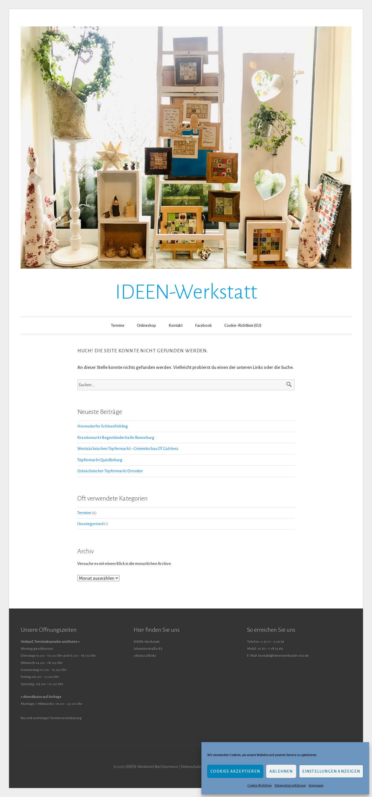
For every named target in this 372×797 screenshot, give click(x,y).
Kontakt (176, 325)
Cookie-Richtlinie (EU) (242, 325)
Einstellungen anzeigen (331, 771)
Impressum (316, 785)
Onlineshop (146, 325)
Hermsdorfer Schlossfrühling (102, 426)
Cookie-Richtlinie (259, 785)
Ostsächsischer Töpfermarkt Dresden (110, 471)
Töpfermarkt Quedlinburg (99, 460)
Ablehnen (281, 771)
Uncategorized (90, 524)
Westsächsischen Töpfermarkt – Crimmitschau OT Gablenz (127, 448)
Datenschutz (191, 766)
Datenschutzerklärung (290, 785)
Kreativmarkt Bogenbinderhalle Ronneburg (115, 437)
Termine (117, 325)
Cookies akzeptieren (235, 771)
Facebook (203, 325)
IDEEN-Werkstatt (186, 292)
